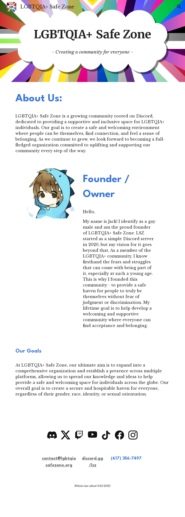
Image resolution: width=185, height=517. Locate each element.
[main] (92, 41)
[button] (179, 7)
